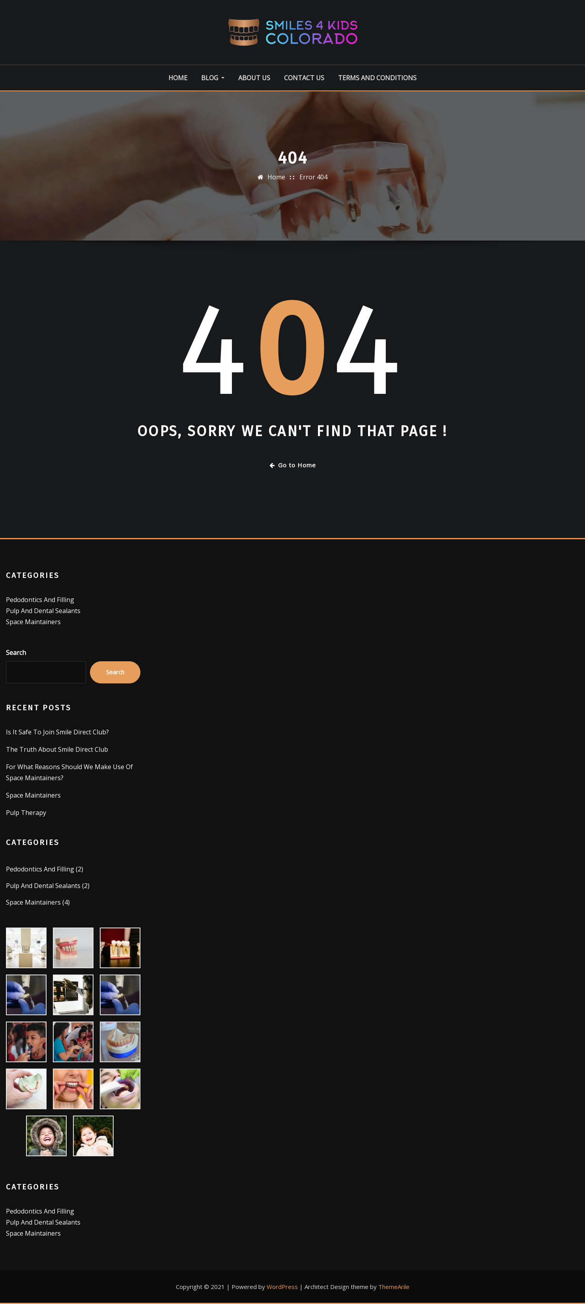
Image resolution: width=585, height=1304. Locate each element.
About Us (254, 77)
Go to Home (292, 465)
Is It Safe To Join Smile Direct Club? (57, 732)
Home (177, 77)
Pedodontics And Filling (40, 599)
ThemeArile (393, 1287)
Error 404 (313, 177)
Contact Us (304, 77)
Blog (212, 77)
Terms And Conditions (377, 77)
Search (16, 652)
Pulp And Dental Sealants (43, 610)
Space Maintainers (33, 621)
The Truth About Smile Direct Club (57, 749)
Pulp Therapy (26, 812)
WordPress (282, 1287)
